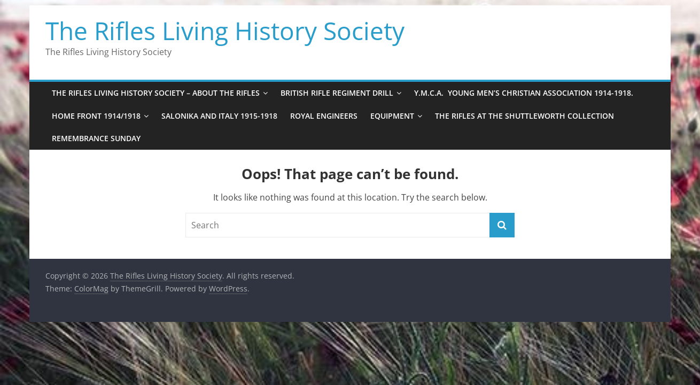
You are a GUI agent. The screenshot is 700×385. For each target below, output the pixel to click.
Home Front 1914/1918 (96, 116)
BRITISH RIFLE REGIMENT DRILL (337, 93)
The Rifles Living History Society (225, 30)
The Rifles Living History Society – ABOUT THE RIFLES (156, 93)
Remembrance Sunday (96, 138)
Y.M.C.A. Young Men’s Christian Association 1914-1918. (523, 93)
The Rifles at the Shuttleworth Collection (524, 116)
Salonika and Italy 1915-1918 (219, 116)
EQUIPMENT (392, 116)
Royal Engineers (323, 116)
